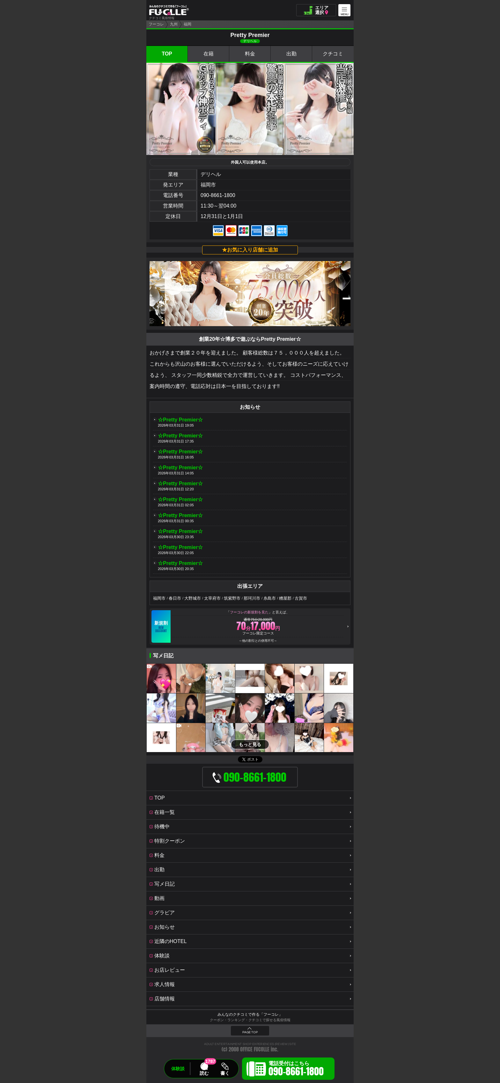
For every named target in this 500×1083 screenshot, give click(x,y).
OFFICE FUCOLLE (254, 1049)
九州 (174, 24)
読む (204, 1073)
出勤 (291, 53)
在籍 (208, 53)
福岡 (187, 24)
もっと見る (250, 744)
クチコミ (333, 53)
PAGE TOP (250, 1032)
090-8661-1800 (218, 195)
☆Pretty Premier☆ (180, 419)
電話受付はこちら (296, 1070)
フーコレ (156, 24)
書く (224, 1073)
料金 (250, 53)
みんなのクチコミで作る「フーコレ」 (250, 1014)
